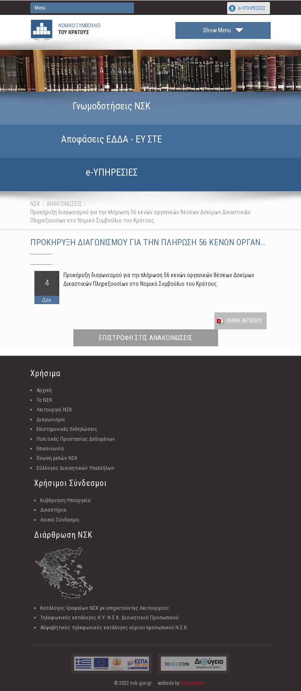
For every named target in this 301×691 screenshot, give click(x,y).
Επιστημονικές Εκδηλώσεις (66, 429)
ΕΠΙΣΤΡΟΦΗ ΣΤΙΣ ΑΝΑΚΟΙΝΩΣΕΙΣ (145, 337)
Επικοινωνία (50, 448)
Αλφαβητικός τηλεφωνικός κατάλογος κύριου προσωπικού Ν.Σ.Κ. (114, 627)
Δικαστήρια (53, 510)
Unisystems (192, 683)
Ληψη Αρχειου (244, 320)
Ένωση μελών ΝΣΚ (57, 458)
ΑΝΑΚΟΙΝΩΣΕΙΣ (64, 204)
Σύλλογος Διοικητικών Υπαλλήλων (75, 468)
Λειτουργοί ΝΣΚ (54, 409)
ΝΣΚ (35, 204)
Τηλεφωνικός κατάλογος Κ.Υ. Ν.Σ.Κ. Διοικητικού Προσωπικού (109, 617)
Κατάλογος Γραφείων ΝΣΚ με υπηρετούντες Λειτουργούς (104, 608)
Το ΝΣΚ (44, 400)
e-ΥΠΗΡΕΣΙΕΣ (252, 8)
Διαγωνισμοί (50, 419)
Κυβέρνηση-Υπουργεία (65, 500)
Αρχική (44, 390)
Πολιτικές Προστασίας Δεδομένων (75, 439)
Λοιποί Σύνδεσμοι (60, 520)
